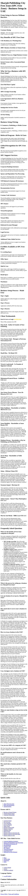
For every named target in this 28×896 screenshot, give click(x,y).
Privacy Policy (4, 894)
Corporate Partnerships (9, 815)
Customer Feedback (8, 870)
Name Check (7, 826)
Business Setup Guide (9, 827)
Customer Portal (7, 820)
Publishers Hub (7, 830)
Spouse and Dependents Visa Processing (13, 842)
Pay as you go (7, 822)
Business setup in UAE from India (12, 834)
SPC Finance (7, 848)
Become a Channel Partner (10, 812)
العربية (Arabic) (7, 876)
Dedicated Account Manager (10, 852)
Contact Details (7, 867)
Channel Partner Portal (9, 813)
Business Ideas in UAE (9, 835)
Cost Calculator (7, 823)
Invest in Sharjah (8, 824)
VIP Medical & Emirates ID (10, 844)
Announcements (7, 806)
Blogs (5, 857)
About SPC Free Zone (9, 803)
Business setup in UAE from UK (11, 832)
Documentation (7, 845)
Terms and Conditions (13, 894)
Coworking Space (8, 850)
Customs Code (7, 846)
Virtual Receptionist (8, 849)
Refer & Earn (7, 831)
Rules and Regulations (9, 805)
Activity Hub (7, 859)
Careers (5, 869)
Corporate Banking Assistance (11, 841)
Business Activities (8, 828)
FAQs (5, 862)
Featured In (6, 860)
